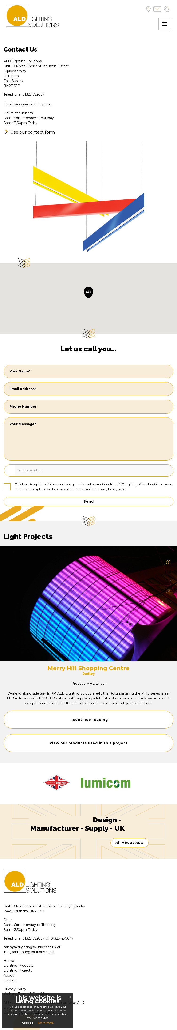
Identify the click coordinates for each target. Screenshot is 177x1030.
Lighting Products (18, 965)
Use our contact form (32, 132)
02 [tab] (168, 571)
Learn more (46, 1023)
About (9, 975)
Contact (10, 980)
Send (88, 501)
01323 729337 (33, 938)
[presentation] (39, 471)
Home (9, 961)
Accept (27, 1023)
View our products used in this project (89, 743)
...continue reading (88, 720)
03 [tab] (168, 581)
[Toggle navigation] (164, 24)
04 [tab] (168, 590)
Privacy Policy (106, 489)
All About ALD (129, 843)
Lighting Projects (18, 970)
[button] (88, 292)
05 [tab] (168, 600)
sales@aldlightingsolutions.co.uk (30, 947)
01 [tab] (168, 562)
